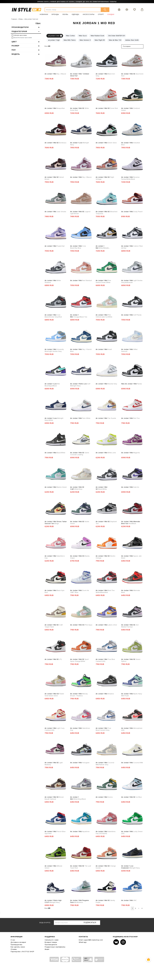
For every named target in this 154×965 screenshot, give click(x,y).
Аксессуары (88, 14)
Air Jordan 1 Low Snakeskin (130, 867)
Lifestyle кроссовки (20, 35)
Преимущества (16, 945)
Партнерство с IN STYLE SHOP (22, 952)
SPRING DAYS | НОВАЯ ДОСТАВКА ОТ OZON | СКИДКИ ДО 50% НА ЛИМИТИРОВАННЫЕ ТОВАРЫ (77, 1)
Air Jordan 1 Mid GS (80, 557)
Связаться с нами (51, 940)
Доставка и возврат (18, 942)
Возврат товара (51, 942)
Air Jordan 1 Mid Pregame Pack (79, 901)
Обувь (65, 14)
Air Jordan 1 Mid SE (132, 75)
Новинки (44, 14)
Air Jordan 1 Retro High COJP (53, 901)
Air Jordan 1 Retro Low (80, 385)
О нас (13, 940)
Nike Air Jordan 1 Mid (131, 384)
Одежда (75, 14)
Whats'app (83, 942)
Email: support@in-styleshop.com (91, 940)
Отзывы (14, 949)
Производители (51, 945)
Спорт (101, 14)
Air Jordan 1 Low (79, 144)
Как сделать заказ (18, 947)
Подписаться (90, 922)
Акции (47, 949)
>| (141, 908)
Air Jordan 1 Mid (55, 74)
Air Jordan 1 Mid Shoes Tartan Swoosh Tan (56, 523)
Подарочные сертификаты (55, 947)
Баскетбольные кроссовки (23, 38)
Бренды (55, 14)
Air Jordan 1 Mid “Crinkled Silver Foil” (79, 75)
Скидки (110, 14)
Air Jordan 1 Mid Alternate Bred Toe (130, 523)
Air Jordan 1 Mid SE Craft (77, 488)
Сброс (38, 23)
